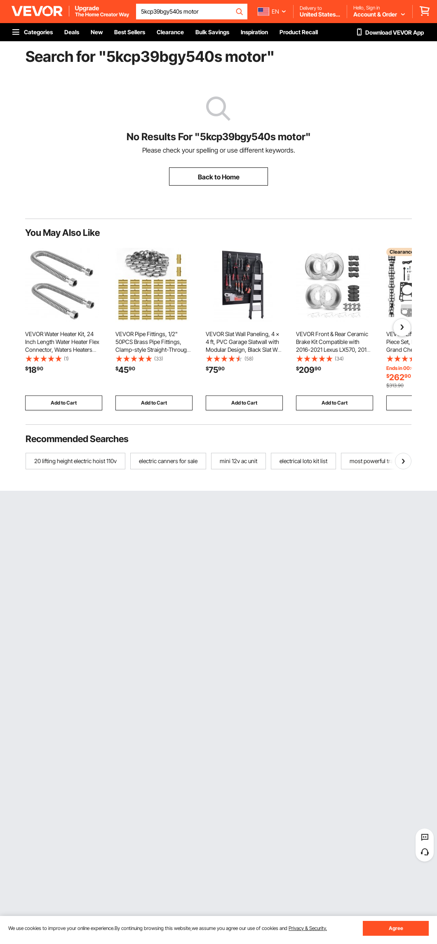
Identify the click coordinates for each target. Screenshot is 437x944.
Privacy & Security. (308, 928)
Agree (396, 928)
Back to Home (219, 177)
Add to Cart (64, 403)
